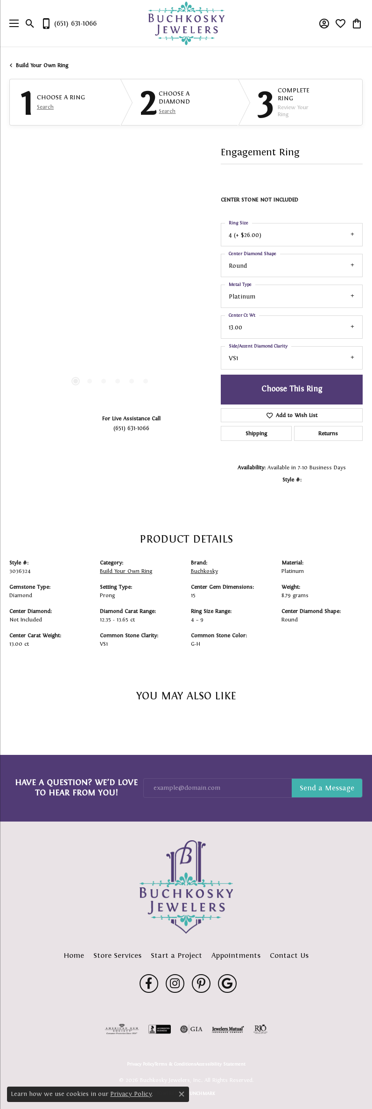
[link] (69, 23)
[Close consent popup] (181, 1094)
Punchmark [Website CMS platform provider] (201, 1093)
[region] (110, 301)
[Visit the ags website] (122, 1029)
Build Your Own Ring (42, 65)
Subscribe (327, 788)
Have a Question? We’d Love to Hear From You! (76, 787)
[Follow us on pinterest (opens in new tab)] (201, 983)
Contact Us (289, 955)
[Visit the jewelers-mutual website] (228, 1029)
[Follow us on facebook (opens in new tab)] (149, 983)
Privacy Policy (140, 1064)
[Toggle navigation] (11, 23)
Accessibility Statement (221, 1064)
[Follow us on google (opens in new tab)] (227, 983)
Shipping (256, 433)
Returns (328, 433)
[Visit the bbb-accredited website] (159, 1029)
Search (45, 107)
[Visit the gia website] (191, 1029)
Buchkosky (204, 571)
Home (73, 955)
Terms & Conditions (175, 1064)
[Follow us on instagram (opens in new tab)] (175, 983)
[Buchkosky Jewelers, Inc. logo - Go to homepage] (186, 23)
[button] (30, 23)
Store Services (117, 955)
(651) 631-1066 (131, 428)
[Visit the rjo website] (260, 1029)
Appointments (235, 955)
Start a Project (176, 955)
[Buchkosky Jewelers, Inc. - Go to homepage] (186, 887)
